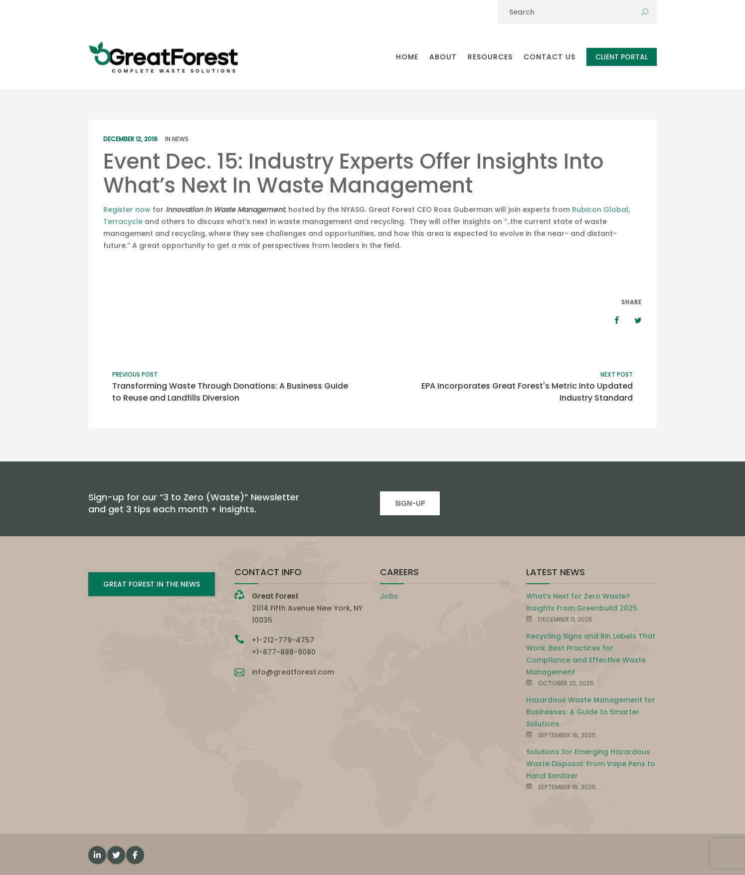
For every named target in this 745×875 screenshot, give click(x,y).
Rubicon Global (600, 210)
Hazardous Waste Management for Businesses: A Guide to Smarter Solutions (590, 712)
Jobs (389, 596)
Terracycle (123, 221)
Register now (128, 210)
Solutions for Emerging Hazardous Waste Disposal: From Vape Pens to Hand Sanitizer (590, 764)
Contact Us (549, 57)
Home (407, 57)
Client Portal (621, 57)
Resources (490, 57)
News (180, 139)
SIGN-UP (410, 503)
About (443, 57)
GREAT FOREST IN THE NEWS (151, 584)
